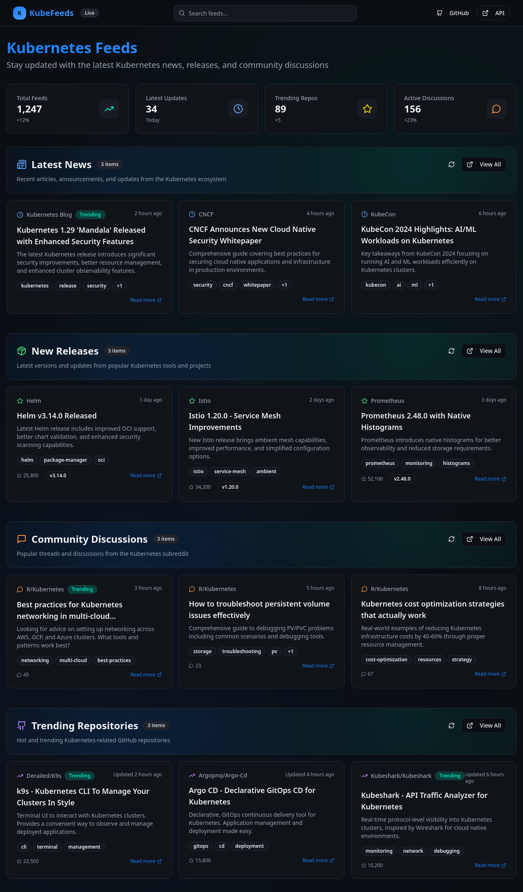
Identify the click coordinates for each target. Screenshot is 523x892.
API (493, 13)
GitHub (452, 13)
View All (484, 164)
